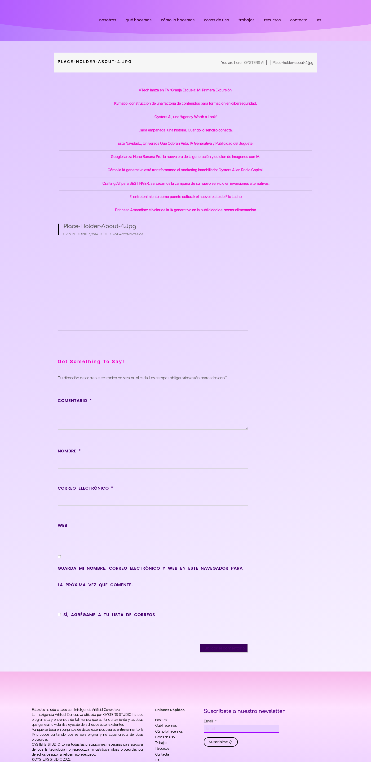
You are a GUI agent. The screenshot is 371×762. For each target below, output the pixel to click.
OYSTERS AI (254, 62)
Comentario (75, 400)
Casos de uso (216, 20)
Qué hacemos (138, 20)
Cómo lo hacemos (177, 20)
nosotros (107, 20)
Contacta (298, 20)
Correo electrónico (85, 488)
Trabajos (246, 20)
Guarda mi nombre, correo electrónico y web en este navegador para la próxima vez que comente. (150, 576)
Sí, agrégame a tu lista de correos (106, 615)
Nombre (69, 451)
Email (209, 721)
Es (319, 20)
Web (62, 525)
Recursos (272, 20)
